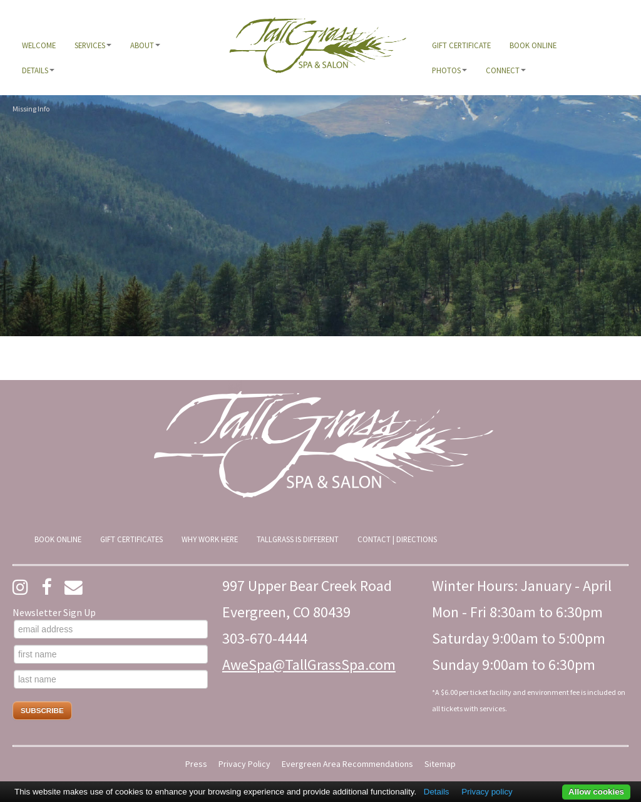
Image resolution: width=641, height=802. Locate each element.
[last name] (111, 679)
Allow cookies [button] (596, 791)
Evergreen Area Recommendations (347, 764)
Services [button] (92, 45)
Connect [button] (506, 70)
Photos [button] (449, 70)
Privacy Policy (244, 764)
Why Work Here (210, 539)
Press (196, 764)
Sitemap (440, 764)
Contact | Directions (397, 539)
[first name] (111, 654)
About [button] (145, 45)
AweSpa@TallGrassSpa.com (309, 664)
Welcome (39, 45)
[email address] (111, 629)
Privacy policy (486, 791)
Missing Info (31, 108)
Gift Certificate (461, 45)
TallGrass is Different (298, 539)
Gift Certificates (131, 539)
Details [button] (38, 70)
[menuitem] (39, 45)
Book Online (533, 45)
